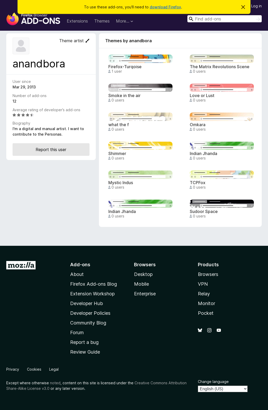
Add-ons (80, 264)
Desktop (143, 274)
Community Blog (88, 323)
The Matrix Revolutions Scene (219, 66)
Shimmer (117, 153)
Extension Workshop (92, 293)
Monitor (206, 303)
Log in (256, 6)
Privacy (12, 369)
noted (55, 383)
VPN (203, 284)
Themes (102, 21)
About (77, 274)
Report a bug (84, 342)
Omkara (197, 124)
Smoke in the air (124, 95)
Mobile (141, 284)
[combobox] (224, 18)
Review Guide (85, 352)
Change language (213, 381)
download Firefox (165, 7)
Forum (77, 332)
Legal (54, 369)
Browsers (208, 274)
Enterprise (145, 293)
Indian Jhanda (203, 153)
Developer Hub (86, 303)
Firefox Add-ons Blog (93, 284)
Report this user (51, 149)
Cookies (34, 369)
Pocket (206, 313)
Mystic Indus (120, 182)
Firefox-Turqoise (125, 66)
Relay (204, 293)
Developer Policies (90, 313)
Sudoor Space (204, 211)
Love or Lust (202, 95)
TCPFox (197, 182)
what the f (118, 124)
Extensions (77, 21)
